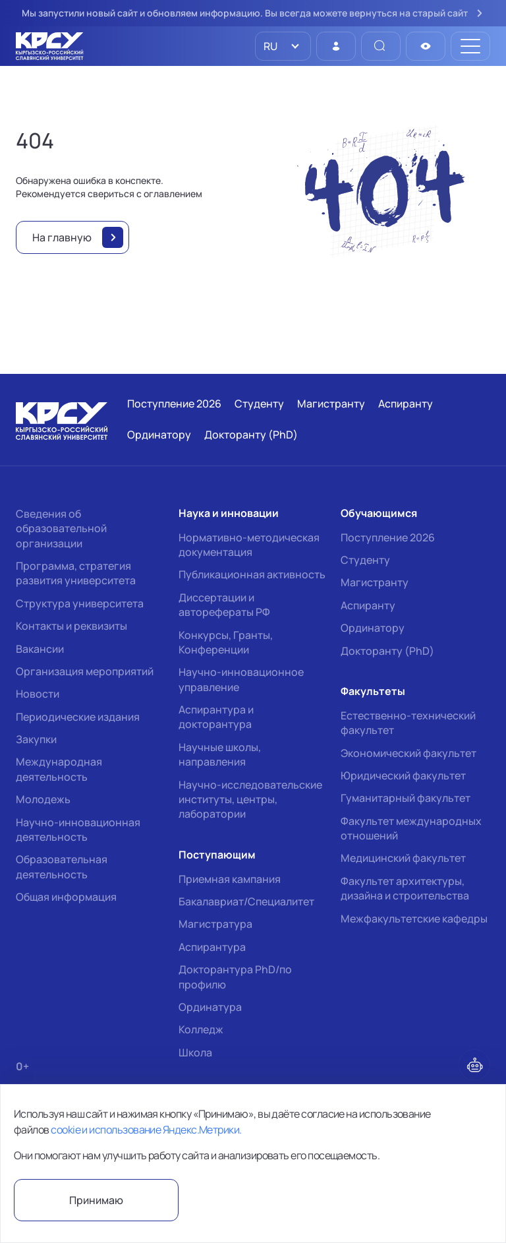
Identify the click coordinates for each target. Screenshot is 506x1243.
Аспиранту (368, 605)
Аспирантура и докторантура (216, 716)
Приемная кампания (230, 879)
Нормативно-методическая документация (249, 544)
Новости (37, 693)
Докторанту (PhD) (387, 651)
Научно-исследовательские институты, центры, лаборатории (250, 799)
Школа (195, 1052)
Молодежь (43, 799)
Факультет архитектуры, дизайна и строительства (405, 888)
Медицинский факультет (403, 858)
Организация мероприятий (85, 671)
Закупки (36, 739)
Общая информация (66, 897)
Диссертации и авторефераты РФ (224, 604)
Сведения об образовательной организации (61, 528)
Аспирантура (212, 947)
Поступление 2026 (388, 537)
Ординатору (373, 628)
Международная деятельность (59, 768)
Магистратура (215, 924)
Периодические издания (78, 717)
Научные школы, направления (220, 754)
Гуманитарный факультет (405, 798)
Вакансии (40, 649)
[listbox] (283, 46)
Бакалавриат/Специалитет (246, 901)
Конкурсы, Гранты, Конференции (226, 642)
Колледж (201, 1029)
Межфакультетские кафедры (414, 918)
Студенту (365, 560)
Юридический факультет (403, 775)
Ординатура (210, 1007)
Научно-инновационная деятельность (78, 829)
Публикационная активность (252, 574)
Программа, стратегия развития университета (76, 573)
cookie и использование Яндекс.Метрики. (146, 1129)
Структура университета (80, 603)
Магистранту (374, 582)
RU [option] (269, 46)
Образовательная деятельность (61, 866)
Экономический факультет (408, 753)
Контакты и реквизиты (71, 626)
